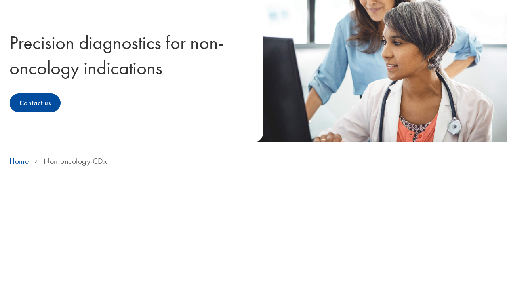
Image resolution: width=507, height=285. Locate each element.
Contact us (35, 103)
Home (19, 161)
